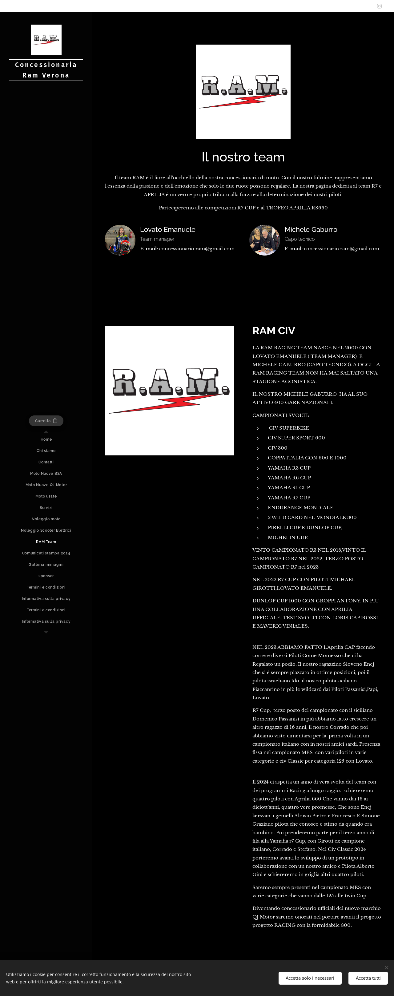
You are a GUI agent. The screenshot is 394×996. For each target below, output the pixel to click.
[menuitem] (46, 439)
